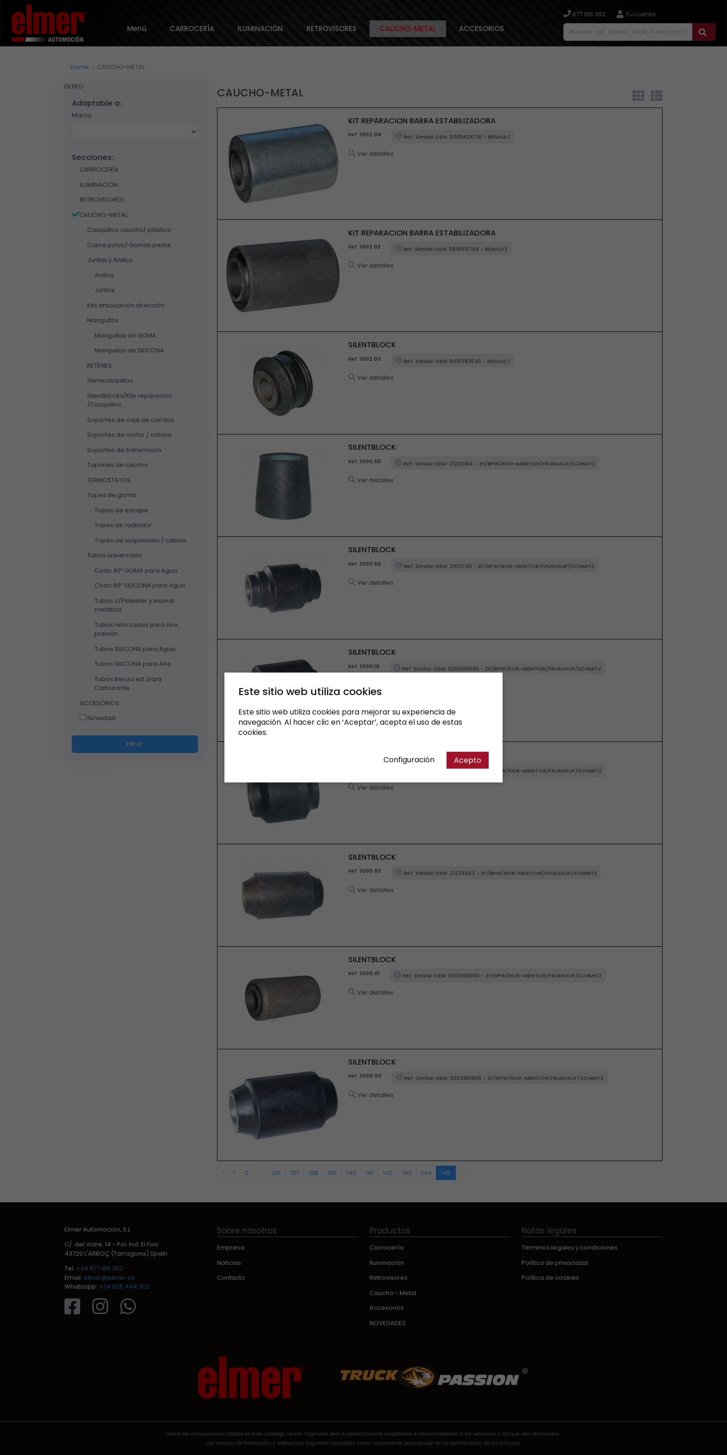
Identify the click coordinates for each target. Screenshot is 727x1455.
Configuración (408, 759)
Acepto (467, 760)
